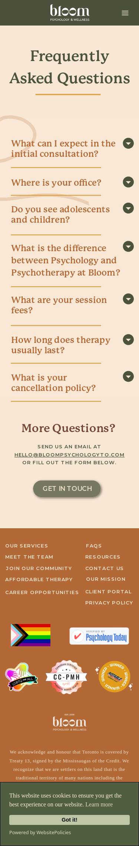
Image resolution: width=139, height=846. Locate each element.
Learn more (99, 804)
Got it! (69, 820)
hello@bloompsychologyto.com (69, 455)
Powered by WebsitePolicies (40, 832)
